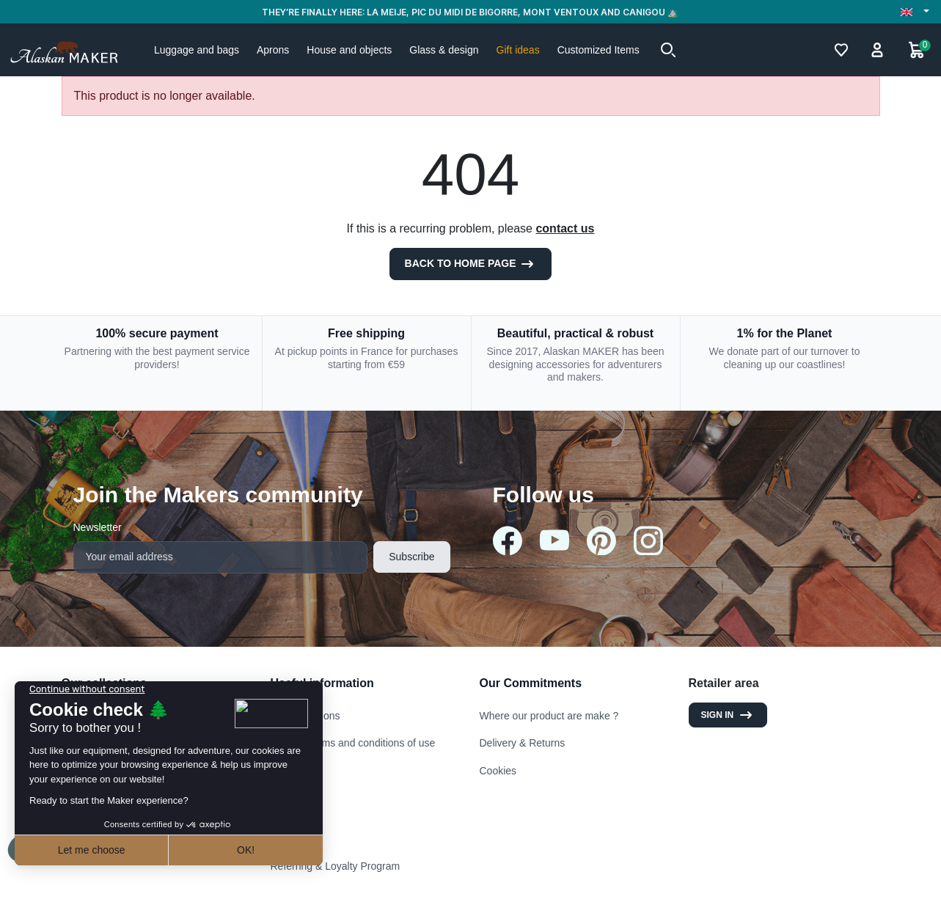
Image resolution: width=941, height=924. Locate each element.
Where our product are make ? (549, 716)
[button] (668, 50)
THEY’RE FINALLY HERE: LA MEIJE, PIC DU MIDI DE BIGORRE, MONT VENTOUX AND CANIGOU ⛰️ (470, 12)
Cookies (498, 771)
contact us (564, 228)
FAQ (281, 838)
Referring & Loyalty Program (335, 866)
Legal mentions (305, 716)
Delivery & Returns (522, 743)
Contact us (295, 783)
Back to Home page (471, 264)
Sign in (728, 715)
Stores (285, 811)
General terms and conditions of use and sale (353, 749)
